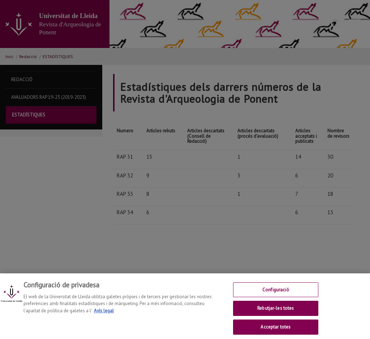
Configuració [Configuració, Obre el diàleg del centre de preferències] (275, 295)
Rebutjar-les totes (275, 314)
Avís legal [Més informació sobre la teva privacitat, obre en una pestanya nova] (104, 316)
